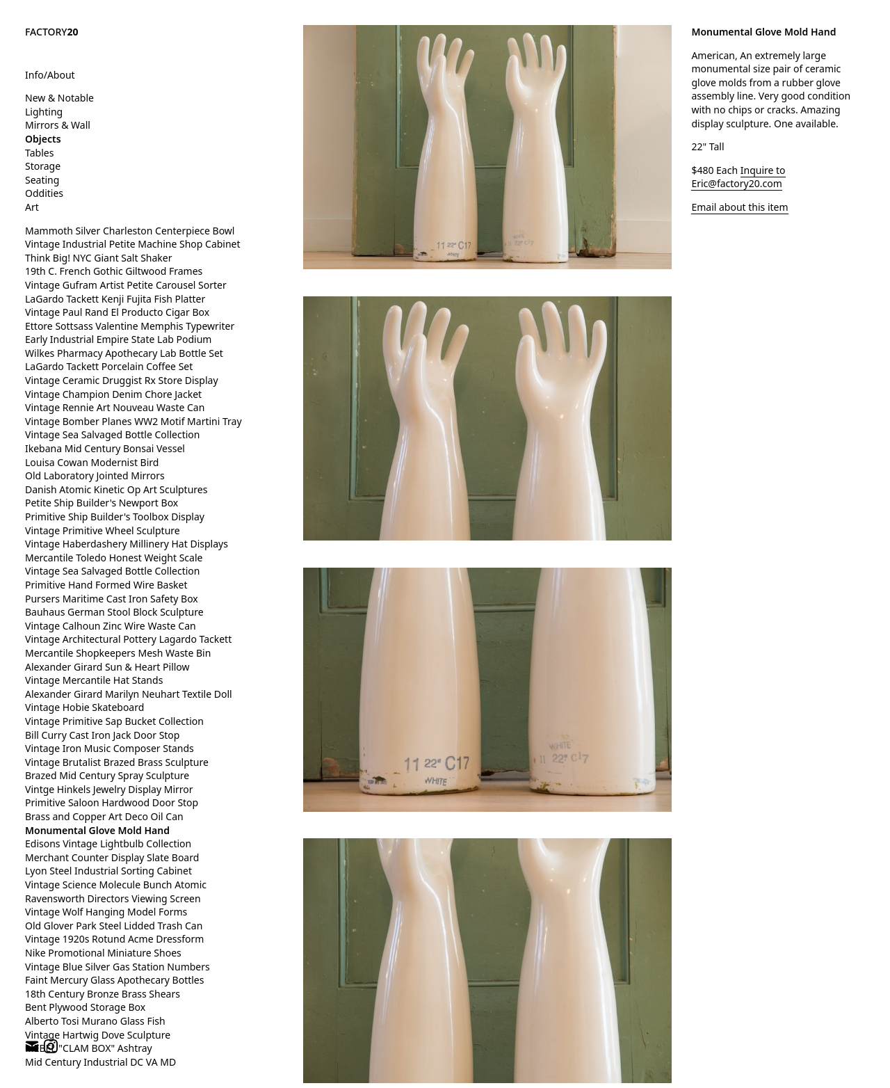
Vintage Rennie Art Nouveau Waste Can (114, 407)
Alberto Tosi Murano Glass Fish (95, 1020)
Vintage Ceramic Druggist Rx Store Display (121, 380)
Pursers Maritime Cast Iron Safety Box (111, 598)
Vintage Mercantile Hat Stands (94, 680)
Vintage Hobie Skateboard (84, 707)
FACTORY (52, 31)
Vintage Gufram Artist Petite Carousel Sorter (126, 284)
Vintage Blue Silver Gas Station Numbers (117, 966)
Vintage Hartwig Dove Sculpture (97, 1034)
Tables (39, 152)
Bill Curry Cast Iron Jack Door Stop (102, 735)
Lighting (44, 111)
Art (32, 207)
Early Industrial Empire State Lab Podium (118, 339)
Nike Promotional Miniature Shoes (103, 952)
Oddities (44, 193)
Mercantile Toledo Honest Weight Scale (113, 557)
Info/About (50, 74)
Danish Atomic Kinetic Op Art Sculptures (116, 489)
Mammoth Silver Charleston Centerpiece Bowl (129, 230)
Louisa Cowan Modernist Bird (92, 462)
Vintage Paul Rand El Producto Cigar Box (117, 312)
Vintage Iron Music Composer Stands (109, 748)
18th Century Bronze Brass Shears (102, 993)
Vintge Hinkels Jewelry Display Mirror (109, 789)
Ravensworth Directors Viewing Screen (113, 898)
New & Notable (59, 97)
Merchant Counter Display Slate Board (112, 857)
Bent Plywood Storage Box (85, 1007)
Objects (43, 138)
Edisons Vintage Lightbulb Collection (108, 843)
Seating (42, 179)
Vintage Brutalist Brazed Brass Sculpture (117, 762)
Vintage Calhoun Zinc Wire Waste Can (110, 625)
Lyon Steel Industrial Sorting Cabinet (108, 870)
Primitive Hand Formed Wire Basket (106, 584)
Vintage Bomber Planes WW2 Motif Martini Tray (133, 421)
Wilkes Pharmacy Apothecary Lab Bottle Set (124, 353)
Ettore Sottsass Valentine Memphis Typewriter (129, 326)
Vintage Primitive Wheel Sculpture (102, 530)
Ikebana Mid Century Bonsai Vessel (105, 448)
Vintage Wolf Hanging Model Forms (106, 911)
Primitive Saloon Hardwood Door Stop (111, 802)
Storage (42, 166)
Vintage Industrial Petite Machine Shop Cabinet (133, 243)
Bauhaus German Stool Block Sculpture (114, 611)
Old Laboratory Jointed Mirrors (95, 475)
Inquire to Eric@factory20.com (738, 177)
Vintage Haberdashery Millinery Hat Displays (126, 543)
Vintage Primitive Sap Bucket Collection (114, 721)
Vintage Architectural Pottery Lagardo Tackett (128, 639)
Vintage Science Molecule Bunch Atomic (116, 884)
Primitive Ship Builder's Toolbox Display (114, 516)
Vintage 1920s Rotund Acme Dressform (114, 938)
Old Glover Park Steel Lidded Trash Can (113, 925)
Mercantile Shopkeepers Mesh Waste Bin (118, 652)
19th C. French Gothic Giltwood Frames (113, 271)
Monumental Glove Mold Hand (97, 830)
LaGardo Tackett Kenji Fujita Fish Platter (115, 298)
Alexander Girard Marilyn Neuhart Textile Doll (128, 694)
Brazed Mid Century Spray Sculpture (107, 775)
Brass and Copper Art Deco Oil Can (104, 816)
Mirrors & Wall (57, 124)
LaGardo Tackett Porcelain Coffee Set (109, 366)
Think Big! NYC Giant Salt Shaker (98, 257)
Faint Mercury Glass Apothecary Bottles (114, 979)
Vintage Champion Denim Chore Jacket (113, 394)
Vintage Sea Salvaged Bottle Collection (112, 434)
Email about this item (739, 207)
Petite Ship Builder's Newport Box (101, 502)
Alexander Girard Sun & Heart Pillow (107, 666)
